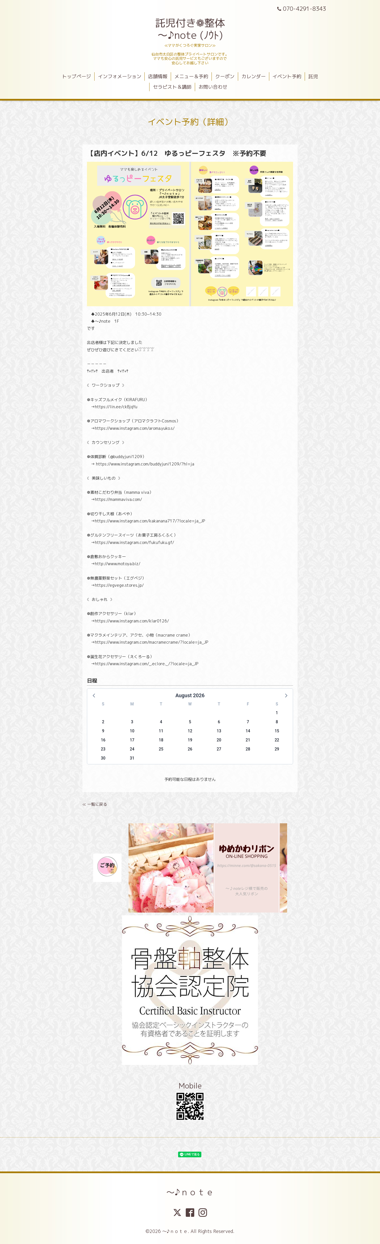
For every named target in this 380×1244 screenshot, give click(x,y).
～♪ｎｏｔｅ (190, 1192)
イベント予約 (286, 76)
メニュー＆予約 (191, 76)
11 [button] (161, 731)
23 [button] (103, 749)
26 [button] (190, 749)
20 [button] (219, 740)
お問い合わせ (212, 87)
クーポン (224, 76)
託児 (313, 76)
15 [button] (277, 731)
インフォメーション (119, 76)
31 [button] (132, 758)
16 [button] (103, 740)
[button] (94, 695)
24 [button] (132, 749)
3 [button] (132, 722)
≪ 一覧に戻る (94, 804)
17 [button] (132, 740)
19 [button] (190, 740)
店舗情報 (157, 76)
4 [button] (161, 722)
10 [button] (132, 731)
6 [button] (219, 722)
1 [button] (277, 713)
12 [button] (190, 731)
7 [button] (248, 722)
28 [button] (248, 749)
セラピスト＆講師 (172, 87)
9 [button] (103, 731)
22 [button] (277, 740)
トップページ (76, 76)
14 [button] (248, 731)
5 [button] (190, 722)
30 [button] (103, 758)
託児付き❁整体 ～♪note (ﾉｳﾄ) (190, 29)
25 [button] (161, 749)
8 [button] (277, 722)
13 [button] (219, 731)
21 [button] (248, 740)
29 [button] (277, 749)
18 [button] (161, 740)
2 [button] (103, 722)
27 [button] (219, 749)
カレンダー (254, 76)
